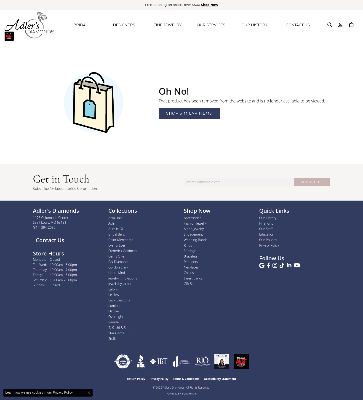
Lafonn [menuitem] (113, 289)
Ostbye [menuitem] (113, 311)
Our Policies (268, 240)
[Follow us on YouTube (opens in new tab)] (297, 265)
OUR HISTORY (254, 25)
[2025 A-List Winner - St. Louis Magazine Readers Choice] (241, 361)
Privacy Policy (269, 245)
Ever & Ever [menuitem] (116, 245)
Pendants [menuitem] (191, 262)
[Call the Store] (44, 227)
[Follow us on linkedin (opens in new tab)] (289, 265)
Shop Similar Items (189, 113)
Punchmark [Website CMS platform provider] (189, 393)
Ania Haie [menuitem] (115, 218)
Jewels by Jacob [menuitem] (119, 284)
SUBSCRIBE (312, 182)
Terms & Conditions (186, 379)
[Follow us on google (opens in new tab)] (261, 265)
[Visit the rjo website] (202, 361)
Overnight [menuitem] (115, 316)
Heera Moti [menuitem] (116, 273)
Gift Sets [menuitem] (190, 284)
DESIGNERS (124, 25)
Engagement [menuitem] (193, 234)
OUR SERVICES (211, 25)
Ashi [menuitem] (111, 223)
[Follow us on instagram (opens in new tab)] (274, 265)
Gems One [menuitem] (116, 256)
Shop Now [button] (209, 5)
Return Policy (136, 379)
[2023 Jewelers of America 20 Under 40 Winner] (221, 361)
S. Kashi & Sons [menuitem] (119, 327)
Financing (266, 223)
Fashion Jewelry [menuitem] (195, 223)
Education (266, 234)
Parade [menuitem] (113, 322)
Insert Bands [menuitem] (193, 278)
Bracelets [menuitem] (191, 256)
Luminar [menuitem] (114, 305)
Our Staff (265, 229)
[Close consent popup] (89, 392)
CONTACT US (298, 25)
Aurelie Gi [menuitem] (115, 229)
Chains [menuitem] (189, 273)
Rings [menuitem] (188, 245)
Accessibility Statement (220, 379)
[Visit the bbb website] (141, 361)
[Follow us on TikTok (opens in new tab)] (282, 265)
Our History (267, 218)
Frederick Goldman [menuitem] (122, 251)
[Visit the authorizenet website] (123, 361)
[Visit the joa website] (181, 361)
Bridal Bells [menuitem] (116, 234)
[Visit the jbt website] (158, 361)
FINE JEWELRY (168, 25)
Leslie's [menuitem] (113, 295)
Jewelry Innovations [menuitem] (122, 278)
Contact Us (49, 240)
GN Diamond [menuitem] (118, 262)
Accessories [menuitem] (192, 218)
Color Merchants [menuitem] (120, 240)
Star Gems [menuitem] (116, 333)
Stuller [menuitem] (113, 338)
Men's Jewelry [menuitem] (194, 229)
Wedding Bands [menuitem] (195, 240)
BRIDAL (80, 25)
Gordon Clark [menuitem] (118, 267)
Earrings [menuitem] (190, 251)
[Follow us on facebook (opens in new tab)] (268, 265)
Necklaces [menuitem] (191, 267)
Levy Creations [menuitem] (119, 300)
